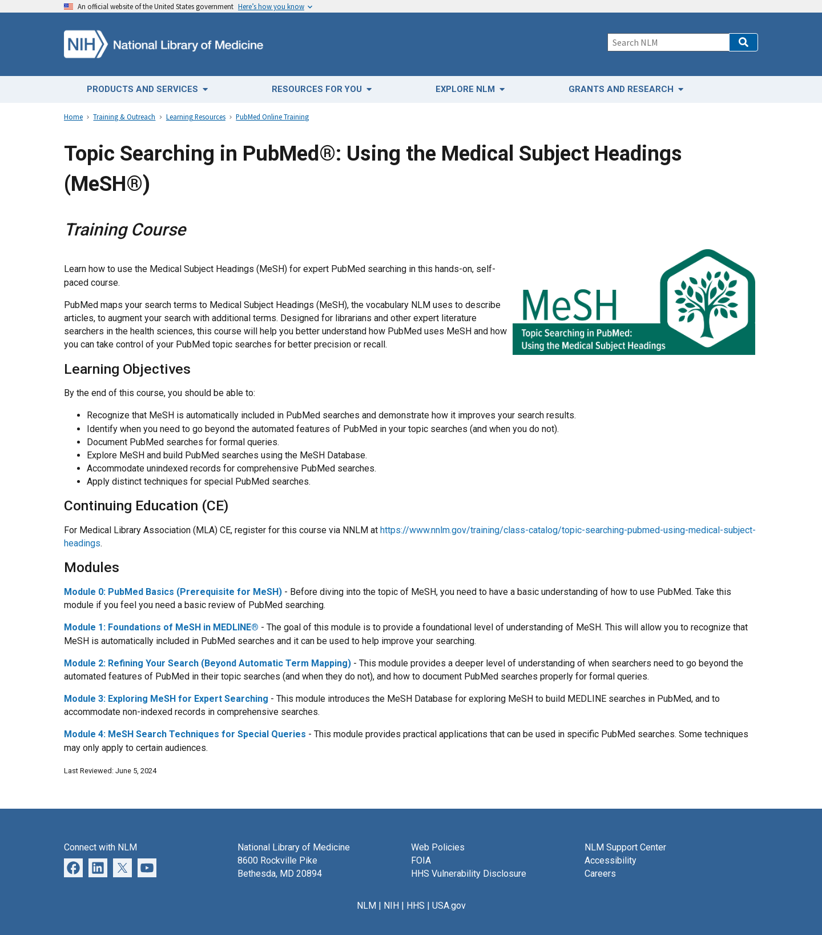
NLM (366, 905)
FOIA (421, 860)
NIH (391, 905)
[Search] (668, 42)
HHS (415, 905)
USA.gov (449, 905)
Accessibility (610, 860)
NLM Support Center (625, 847)
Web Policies (438, 847)
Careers (600, 873)
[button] (743, 42)
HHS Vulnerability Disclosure (468, 873)
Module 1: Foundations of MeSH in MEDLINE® (161, 627)
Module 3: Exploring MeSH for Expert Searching (166, 698)
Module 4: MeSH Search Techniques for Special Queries (185, 734)
